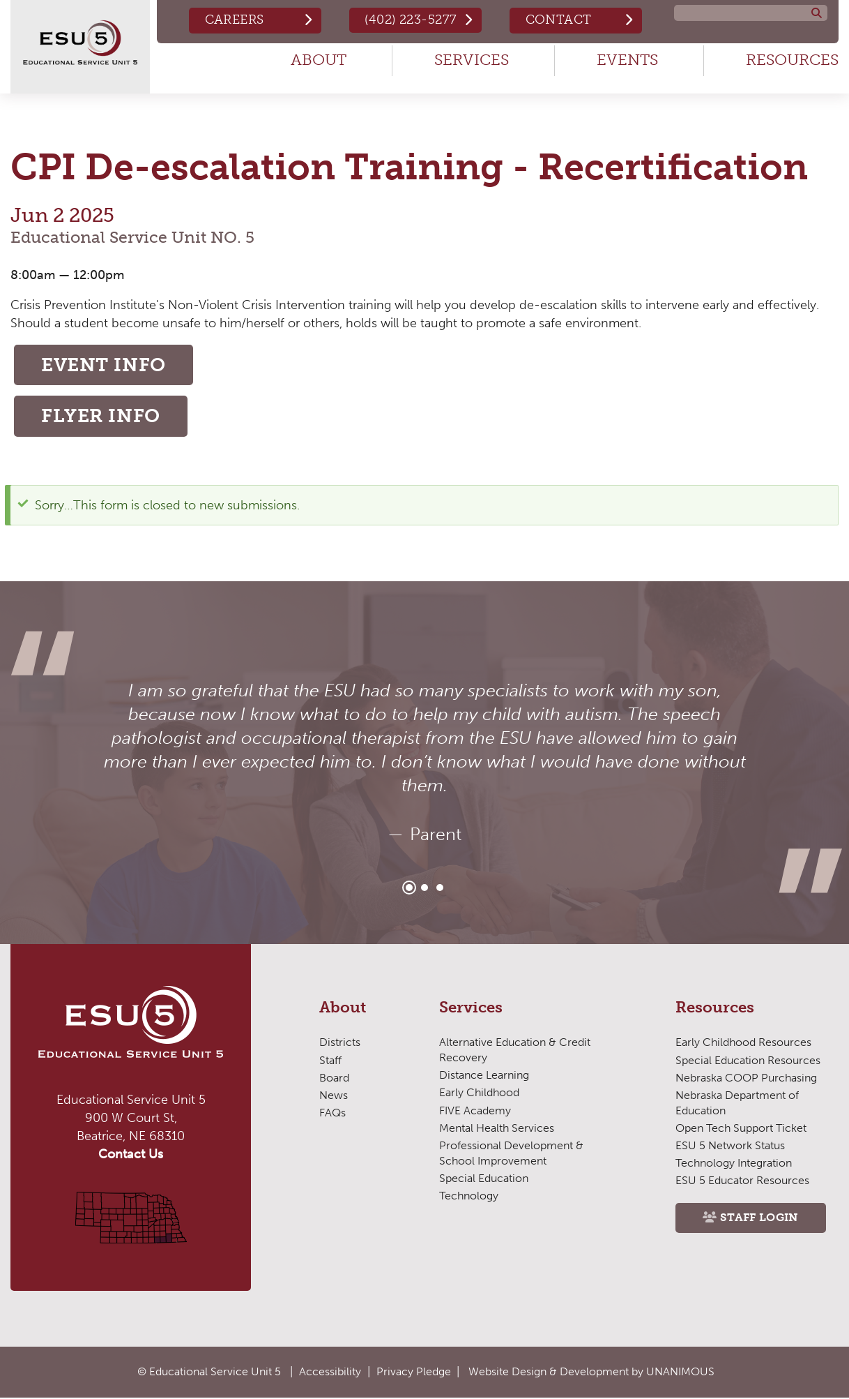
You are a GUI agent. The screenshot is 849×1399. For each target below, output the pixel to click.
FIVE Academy (475, 1112)
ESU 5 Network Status (730, 1147)
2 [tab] (424, 889)
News (333, 1097)
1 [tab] (409, 889)
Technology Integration (733, 1165)
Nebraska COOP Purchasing (746, 1079)
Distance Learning (484, 1077)
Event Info (106, 365)
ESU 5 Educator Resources (742, 1182)
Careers (232, 19)
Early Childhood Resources (743, 1044)
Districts (339, 1044)
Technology (468, 1197)
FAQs (332, 1114)
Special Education (483, 1180)
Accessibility (330, 1372)
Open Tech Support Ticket (740, 1130)
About (318, 59)
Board (334, 1079)
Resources (792, 59)
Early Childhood (479, 1094)
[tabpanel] (424, 765)
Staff (330, 1061)
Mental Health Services (496, 1130)
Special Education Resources (747, 1061)
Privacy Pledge (413, 1372)
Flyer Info (103, 417)
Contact (558, 19)
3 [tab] (439, 889)
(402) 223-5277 (410, 19)
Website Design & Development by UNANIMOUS (591, 1372)
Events (627, 59)
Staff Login (760, 1220)
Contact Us (130, 1156)
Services (471, 59)
